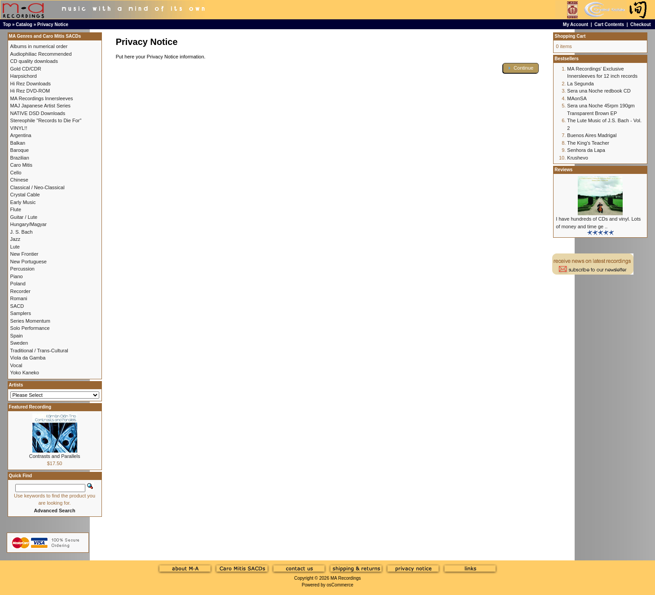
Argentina (20, 135)
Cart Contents (609, 24)
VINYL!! (18, 128)
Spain (16, 335)
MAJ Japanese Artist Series (40, 105)
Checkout (640, 24)
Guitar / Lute (24, 217)
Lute (15, 246)
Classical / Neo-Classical (37, 187)
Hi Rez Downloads (30, 83)
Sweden (19, 343)
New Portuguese (28, 261)
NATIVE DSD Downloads (38, 113)
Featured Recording (30, 406)
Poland (18, 283)
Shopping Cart (569, 36)
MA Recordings (345, 578)
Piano (16, 276)
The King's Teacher (588, 143)
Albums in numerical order (39, 46)
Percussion (22, 268)
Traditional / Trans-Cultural (39, 350)
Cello (16, 172)
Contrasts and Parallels (54, 456)
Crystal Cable (25, 194)
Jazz (15, 239)
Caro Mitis (21, 165)
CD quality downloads (34, 61)
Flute (15, 209)
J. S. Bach (21, 232)
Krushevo (577, 157)
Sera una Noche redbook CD (598, 90)
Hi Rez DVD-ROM (30, 90)
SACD (17, 306)
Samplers (20, 313)
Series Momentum (30, 321)
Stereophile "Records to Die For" (46, 120)
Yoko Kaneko (24, 372)
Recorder (20, 291)
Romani (18, 298)
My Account (575, 24)
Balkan (18, 143)
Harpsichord (23, 76)
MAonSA (576, 98)
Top (7, 24)
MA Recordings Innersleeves (41, 98)
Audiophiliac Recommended (41, 54)
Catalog (24, 24)
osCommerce (340, 584)
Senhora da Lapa (586, 150)
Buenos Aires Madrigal (591, 135)
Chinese (19, 179)
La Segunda (580, 83)
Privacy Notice (52, 24)
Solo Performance (30, 328)
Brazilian (19, 157)
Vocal (16, 365)
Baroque (19, 150)
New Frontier (24, 254)
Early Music (23, 202)
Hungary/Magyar (28, 224)
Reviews (563, 169)
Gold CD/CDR (25, 68)
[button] (521, 68)
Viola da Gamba (28, 357)
